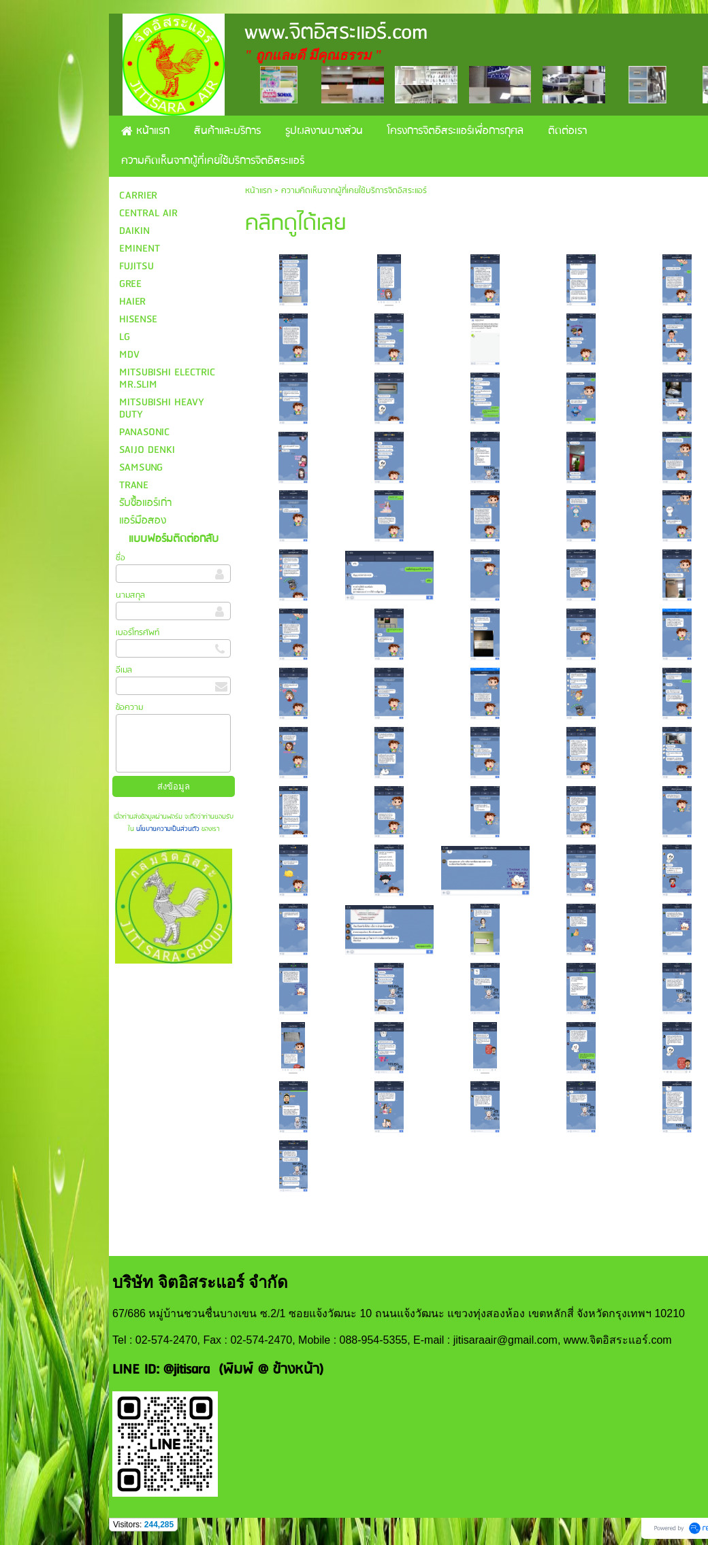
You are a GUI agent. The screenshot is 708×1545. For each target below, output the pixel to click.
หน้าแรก (258, 191)
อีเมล (124, 670)
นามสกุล (130, 595)
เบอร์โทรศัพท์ (137, 633)
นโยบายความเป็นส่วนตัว (168, 829)
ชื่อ (120, 558)
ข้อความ (129, 707)
